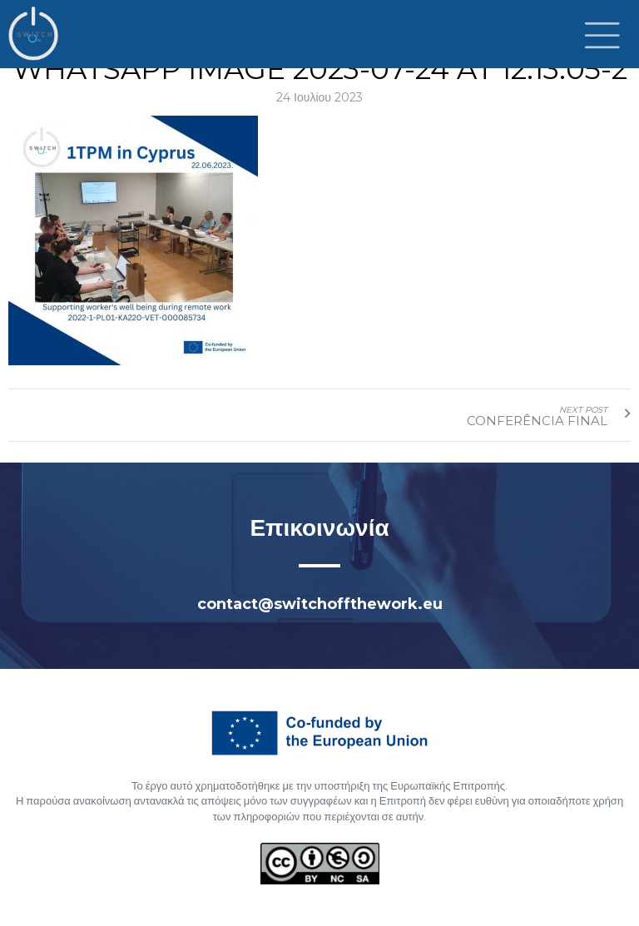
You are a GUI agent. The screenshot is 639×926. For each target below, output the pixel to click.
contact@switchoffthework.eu (320, 604)
